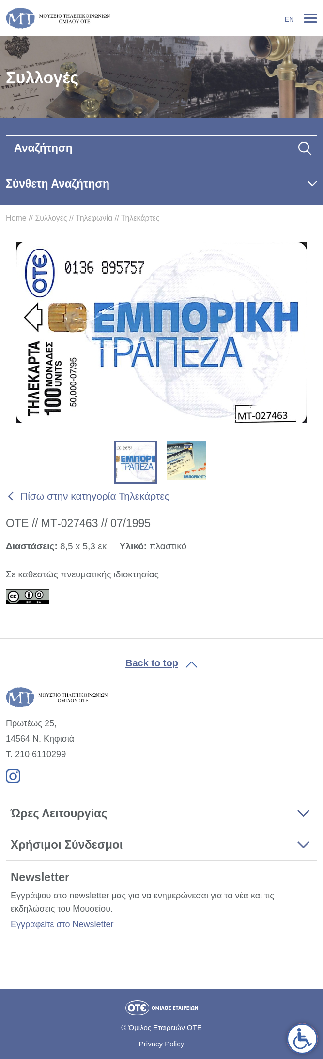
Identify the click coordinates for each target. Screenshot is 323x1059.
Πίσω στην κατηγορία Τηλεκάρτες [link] (94, 495)
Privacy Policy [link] (161, 1044)
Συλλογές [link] (51, 218)
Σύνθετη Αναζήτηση (57, 183)
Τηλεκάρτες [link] (140, 218)
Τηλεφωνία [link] (94, 218)
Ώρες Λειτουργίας (59, 813)
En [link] (289, 19)
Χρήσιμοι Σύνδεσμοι (67, 844)
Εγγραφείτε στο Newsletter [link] (62, 924)
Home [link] (16, 218)
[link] (302, 1038)
